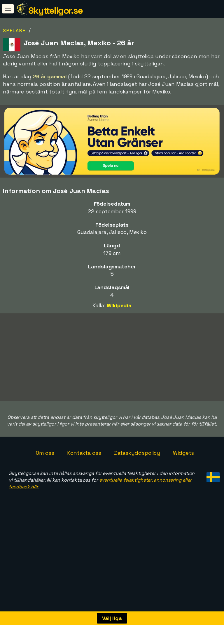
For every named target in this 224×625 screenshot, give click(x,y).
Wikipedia (119, 305)
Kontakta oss (84, 454)
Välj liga (112, 618)
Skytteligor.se (55, 10)
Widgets (183, 454)
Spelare (14, 30)
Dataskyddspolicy (137, 454)
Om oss (45, 454)
